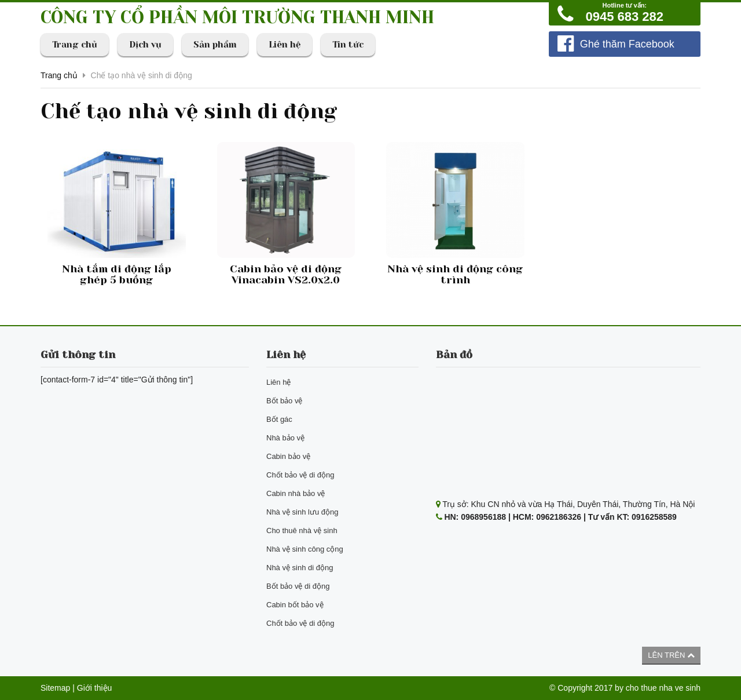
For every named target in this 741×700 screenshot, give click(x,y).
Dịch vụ (145, 44)
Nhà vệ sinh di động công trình (455, 274)
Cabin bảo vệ (288, 456)
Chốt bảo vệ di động (300, 475)
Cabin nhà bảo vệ (295, 493)
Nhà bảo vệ (285, 437)
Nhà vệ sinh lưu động (302, 512)
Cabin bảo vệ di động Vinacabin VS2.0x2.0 (286, 274)
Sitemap (55, 687)
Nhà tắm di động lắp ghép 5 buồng (116, 274)
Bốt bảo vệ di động (298, 586)
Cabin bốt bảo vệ (295, 604)
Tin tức (348, 44)
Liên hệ (284, 44)
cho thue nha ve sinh (663, 687)
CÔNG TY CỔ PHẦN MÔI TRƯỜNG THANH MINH (237, 17)
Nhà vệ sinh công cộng (304, 549)
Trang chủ (74, 44)
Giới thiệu (94, 687)
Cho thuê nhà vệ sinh (302, 530)
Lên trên (671, 655)
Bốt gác (279, 419)
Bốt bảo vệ (284, 400)
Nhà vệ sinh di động (299, 567)
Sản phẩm (215, 44)
